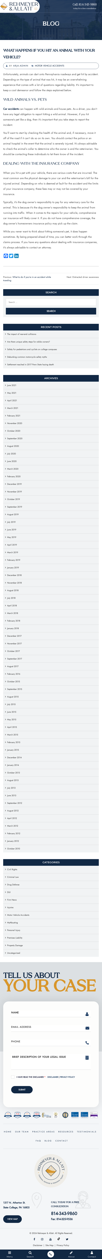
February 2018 (13, 620)
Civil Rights (12, 869)
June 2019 (11, 529)
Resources (66, 1131)
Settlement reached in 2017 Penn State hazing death (30, 364)
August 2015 (13, 696)
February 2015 (13, 742)
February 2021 (13, 415)
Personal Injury (13, 930)
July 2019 (11, 522)
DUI (8, 892)
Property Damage (15, 945)
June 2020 (12, 461)
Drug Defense (13, 884)
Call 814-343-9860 (85, 4)
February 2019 (13, 560)
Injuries (10, 907)
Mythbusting (12, 922)
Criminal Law (13, 877)
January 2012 (13, 841)
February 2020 (14, 476)
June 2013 (11, 795)
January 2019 (13, 567)
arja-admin (20, 65)
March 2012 (12, 825)
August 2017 (12, 666)
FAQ (38, 1140)
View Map (12, 1219)
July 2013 (11, 787)
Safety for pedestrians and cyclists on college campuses (32, 349)
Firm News (12, 899)
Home (8, 1131)
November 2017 (14, 643)
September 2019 (14, 506)
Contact (61, 1140)
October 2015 (13, 681)
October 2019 (13, 499)
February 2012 (13, 833)
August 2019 (13, 514)
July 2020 (11, 453)
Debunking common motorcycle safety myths (27, 356)
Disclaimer (53, 1077)
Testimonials (87, 1131)
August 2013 (13, 780)
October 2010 (13, 848)
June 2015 (11, 711)
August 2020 (13, 446)
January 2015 (13, 749)
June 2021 (11, 385)
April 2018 (12, 605)
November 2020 (14, 423)
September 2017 (14, 658)
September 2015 (14, 689)
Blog (48, 1140)
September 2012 (14, 803)
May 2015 (11, 719)
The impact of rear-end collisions (21, 334)
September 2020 (14, 438)
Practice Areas (43, 1131)
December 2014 (14, 757)
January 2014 (13, 765)
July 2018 (11, 598)
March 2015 (12, 734)
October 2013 (13, 772)
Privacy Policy (67, 1077)
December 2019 (14, 484)
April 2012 (12, 818)
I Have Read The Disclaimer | (45, 1077)
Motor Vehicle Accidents (49, 65)
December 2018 (14, 575)
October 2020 (13, 430)
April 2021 (12, 400)
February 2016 (13, 673)
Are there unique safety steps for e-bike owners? (28, 341)
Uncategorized (13, 953)
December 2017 (14, 635)
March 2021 (12, 408)
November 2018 (14, 582)
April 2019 (12, 544)
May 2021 (11, 392)
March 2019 (12, 552)
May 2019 (11, 537)
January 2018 (13, 628)
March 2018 (12, 613)
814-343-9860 (64, 1213)
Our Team (22, 1131)
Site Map (49, 1245)
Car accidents (11, 109)
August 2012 (13, 810)
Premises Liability (14, 937)
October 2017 (13, 651)
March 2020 (12, 468)
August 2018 (13, 590)
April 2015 (12, 727)
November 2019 (14, 491)
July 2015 (11, 704)
